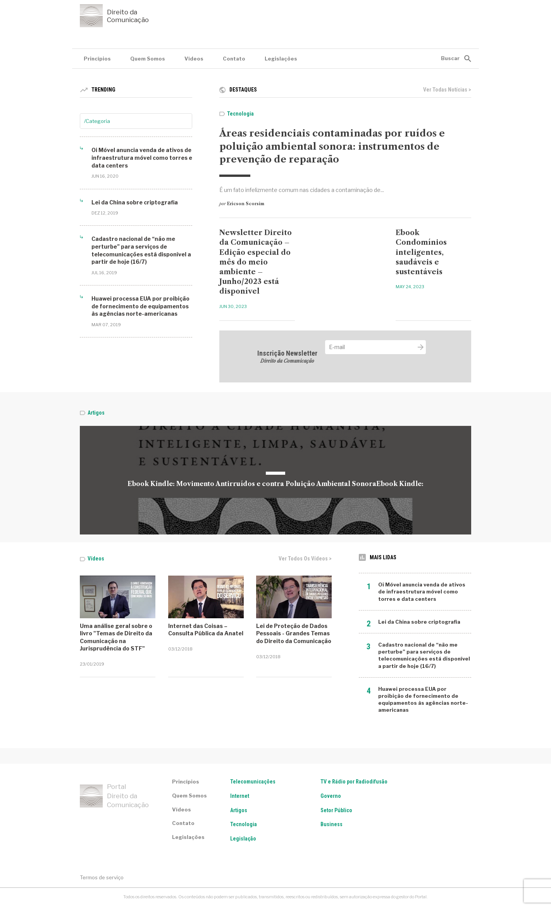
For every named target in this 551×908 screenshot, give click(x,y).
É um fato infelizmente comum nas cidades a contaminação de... (301, 190)
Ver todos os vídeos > (305, 558)
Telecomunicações (253, 781)
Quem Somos (147, 58)
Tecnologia (240, 114)
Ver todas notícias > (447, 89)
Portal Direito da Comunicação (114, 796)
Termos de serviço (102, 877)
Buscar (450, 58)
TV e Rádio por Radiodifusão (353, 781)
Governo (330, 796)
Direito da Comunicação (114, 16)
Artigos (96, 413)
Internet (239, 796)
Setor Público (336, 810)
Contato (234, 58)
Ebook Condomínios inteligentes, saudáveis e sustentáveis (421, 252)
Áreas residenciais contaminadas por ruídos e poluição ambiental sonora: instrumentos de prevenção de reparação (332, 146)
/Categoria (97, 121)
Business (331, 824)
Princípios (97, 58)
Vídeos (193, 58)
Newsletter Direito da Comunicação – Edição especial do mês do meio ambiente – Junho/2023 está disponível (255, 262)
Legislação (243, 838)
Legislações (281, 58)
